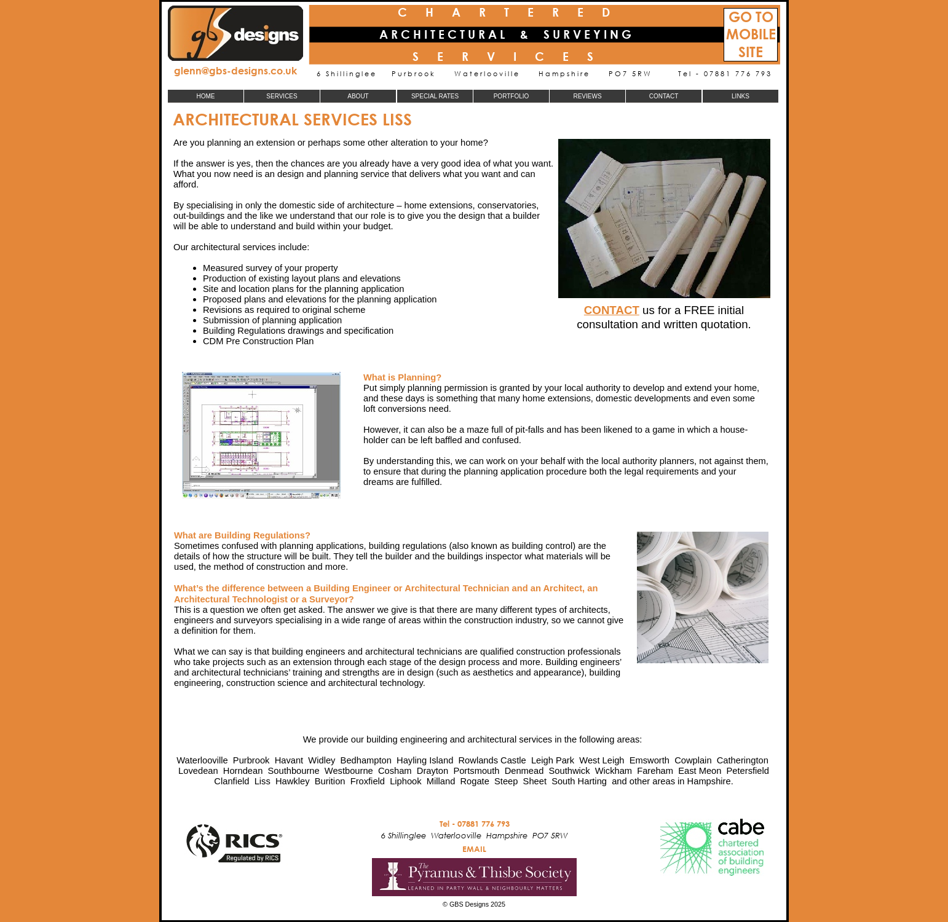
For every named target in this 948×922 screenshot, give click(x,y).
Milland (441, 781)
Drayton (432, 771)
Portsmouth (476, 771)
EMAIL (474, 849)
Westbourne (349, 771)
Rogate (474, 781)
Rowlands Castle (492, 760)
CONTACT (611, 310)
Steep (506, 781)
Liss (263, 781)
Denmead (524, 771)
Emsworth (650, 760)
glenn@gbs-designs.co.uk (235, 70)
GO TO (751, 17)
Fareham (655, 771)
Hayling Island (425, 760)
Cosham (395, 771)
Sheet (535, 781)
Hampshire (709, 781)
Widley (321, 760)
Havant (289, 760)
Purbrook (251, 760)
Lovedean (198, 771)
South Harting (579, 781)
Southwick (569, 771)
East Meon (699, 771)
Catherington (742, 760)
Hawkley (292, 781)
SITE (750, 52)
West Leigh (601, 760)
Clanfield (231, 781)
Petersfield (748, 771)
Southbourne (294, 771)
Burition (330, 781)
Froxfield (367, 781)
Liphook (405, 781)
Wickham (613, 771)
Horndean (243, 771)
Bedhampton (366, 760)
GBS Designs (469, 904)
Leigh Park (552, 760)
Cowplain (692, 760)
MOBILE (751, 34)
